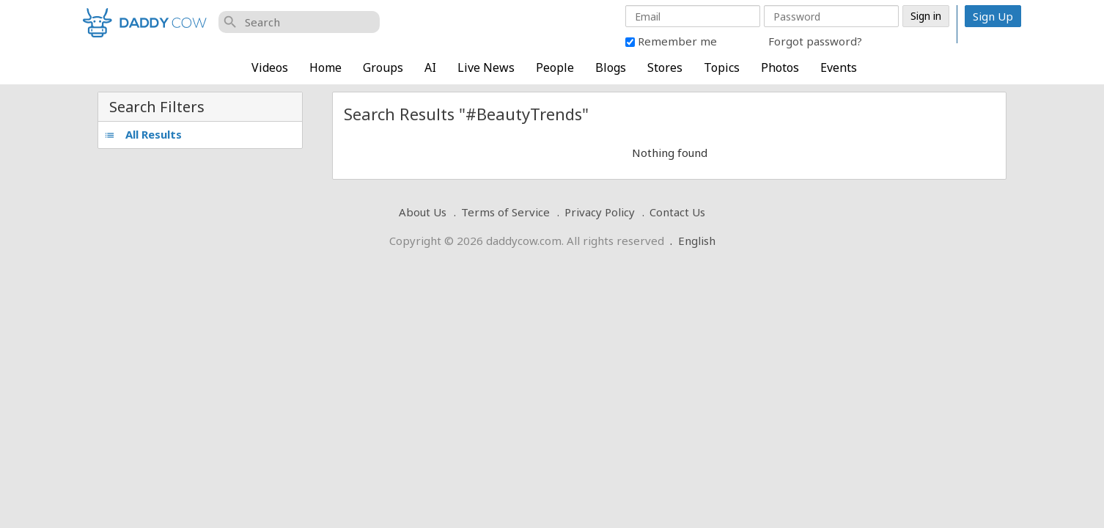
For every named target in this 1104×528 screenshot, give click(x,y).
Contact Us (677, 212)
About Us (422, 212)
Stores (664, 67)
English (696, 240)
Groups (383, 67)
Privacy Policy (599, 212)
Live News (486, 67)
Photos (780, 67)
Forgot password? (815, 41)
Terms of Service (505, 212)
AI (430, 67)
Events (838, 67)
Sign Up (993, 16)
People (555, 67)
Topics (722, 67)
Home (325, 67)
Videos (269, 67)
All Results (143, 134)
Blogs (610, 67)
